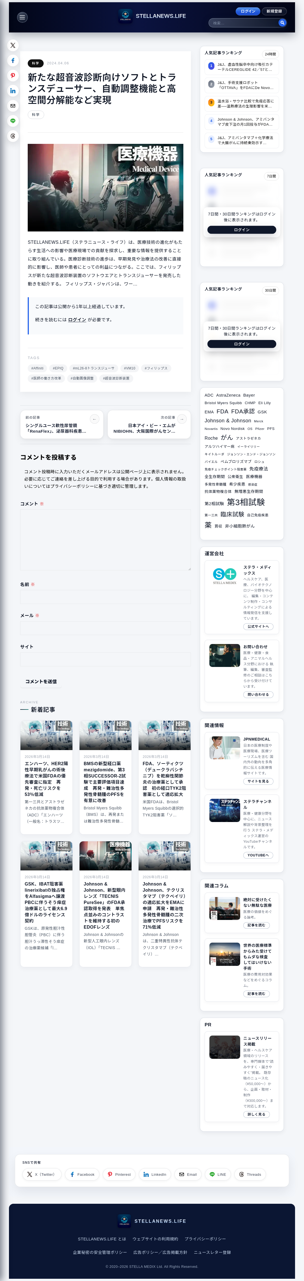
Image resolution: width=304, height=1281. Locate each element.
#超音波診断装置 (116, 378)
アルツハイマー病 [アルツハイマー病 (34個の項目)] (220, 446)
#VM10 (129, 368)
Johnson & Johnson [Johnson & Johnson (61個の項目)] (228, 420)
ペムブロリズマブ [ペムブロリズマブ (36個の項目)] (236, 462)
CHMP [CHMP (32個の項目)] (250, 403)
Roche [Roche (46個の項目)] (211, 438)
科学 (35, 63)
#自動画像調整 (82, 378)
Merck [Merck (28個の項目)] (258, 421)
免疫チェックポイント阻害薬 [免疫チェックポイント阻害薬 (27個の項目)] (226, 469)
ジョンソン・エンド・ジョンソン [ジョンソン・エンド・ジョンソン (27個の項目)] (251, 454)
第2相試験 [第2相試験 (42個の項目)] (214, 504)
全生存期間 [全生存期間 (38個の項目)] (215, 476)
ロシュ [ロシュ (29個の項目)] (259, 461)
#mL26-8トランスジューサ (93, 368)
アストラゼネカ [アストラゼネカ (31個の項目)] (248, 439)
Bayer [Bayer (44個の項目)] (249, 395)
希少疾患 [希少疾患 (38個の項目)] (237, 484)
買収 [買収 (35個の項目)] (218, 526)
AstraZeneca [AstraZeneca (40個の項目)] (228, 395)
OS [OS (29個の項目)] (249, 428)
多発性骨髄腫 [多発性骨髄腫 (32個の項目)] (215, 484)
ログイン (248, 11)
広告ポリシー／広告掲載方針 (160, 1252)
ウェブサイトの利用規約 (155, 1239)
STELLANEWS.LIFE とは (102, 1239)
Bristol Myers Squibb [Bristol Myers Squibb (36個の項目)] (223, 403)
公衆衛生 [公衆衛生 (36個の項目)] (235, 477)
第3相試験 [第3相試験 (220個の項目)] (246, 502)
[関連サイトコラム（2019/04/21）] (241, 913)
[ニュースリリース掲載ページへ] (241, 1077)
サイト (27, 647)
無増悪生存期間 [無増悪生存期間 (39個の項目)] (249, 491)
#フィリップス (156, 368)
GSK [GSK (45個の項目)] (262, 411)
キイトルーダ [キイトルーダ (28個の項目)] (214, 454)
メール (29, 615)
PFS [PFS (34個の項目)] (271, 429)
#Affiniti (37, 368)
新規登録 (274, 11)
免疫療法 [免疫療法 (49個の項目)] (258, 468)
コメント (32, 504)
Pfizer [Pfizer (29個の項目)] (260, 428)
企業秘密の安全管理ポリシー (100, 1252)
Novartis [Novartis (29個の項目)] (211, 428)
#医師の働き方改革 (46, 378)
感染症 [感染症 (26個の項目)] (252, 484)
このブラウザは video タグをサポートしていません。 (224, 1047)
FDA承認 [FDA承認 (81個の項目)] (243, 411)
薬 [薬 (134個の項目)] (208, 525)
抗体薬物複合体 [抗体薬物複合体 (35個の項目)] (218, 492)
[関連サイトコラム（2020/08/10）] (241, 970)
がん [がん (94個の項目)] (227, 437)
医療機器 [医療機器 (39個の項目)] (254, 476)
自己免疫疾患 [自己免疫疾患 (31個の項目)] (257, 515)
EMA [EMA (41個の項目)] (209, 412)
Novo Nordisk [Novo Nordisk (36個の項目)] (233, 429)
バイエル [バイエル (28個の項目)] (211, 461)
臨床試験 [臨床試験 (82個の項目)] (232, 514)
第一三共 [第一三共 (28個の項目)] (211, 515)
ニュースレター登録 (212, 1252)
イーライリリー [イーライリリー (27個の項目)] (248, 446)
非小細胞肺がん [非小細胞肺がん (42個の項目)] (240, 526)
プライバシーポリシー (205, 1239)
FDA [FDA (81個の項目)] (222, 411)
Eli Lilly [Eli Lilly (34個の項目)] (264, 403)
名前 (27, 584)
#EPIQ (58, 368)
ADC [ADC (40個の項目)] (209, 395)
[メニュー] (22, 17)
